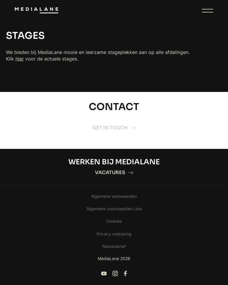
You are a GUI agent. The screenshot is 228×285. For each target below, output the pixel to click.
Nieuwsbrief (114, 246)
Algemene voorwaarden (114, 196)
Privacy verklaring (114, 233)
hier (19, 59)
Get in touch (114, 128)
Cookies (114, 221)
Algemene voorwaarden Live (114, 208)
